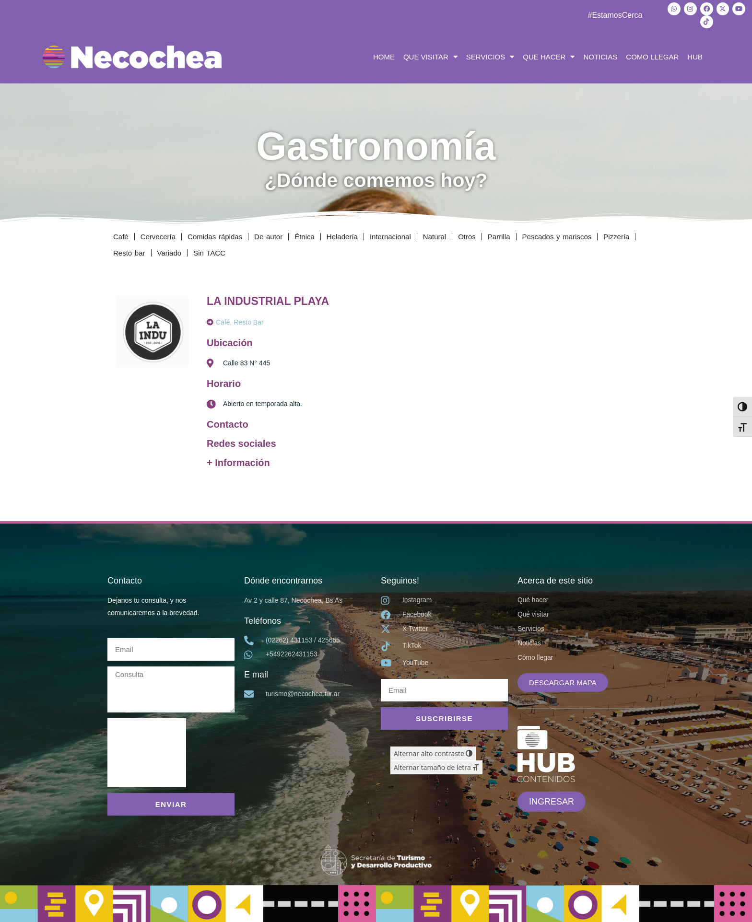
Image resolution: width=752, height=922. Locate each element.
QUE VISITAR (430, 56)
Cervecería (158, 236)
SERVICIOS (490, 56)
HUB (695, 56)
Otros (467, 236)
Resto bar (129, 252)
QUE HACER (549, 56)
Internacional (390, 236)
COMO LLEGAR (652, 56)
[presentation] (146, 751)
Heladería (342, 236)
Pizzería (616, 236)
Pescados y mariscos (557, 236)
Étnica (304, 236)
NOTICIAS (600, 56)
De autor (268, 236)
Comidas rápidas (215, 236)
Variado (169, 252)
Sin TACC (209, 252)
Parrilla (499, 236)
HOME (384, 56)
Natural (434, 236)
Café (121, 236)
